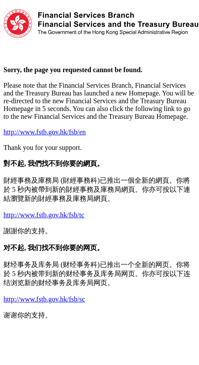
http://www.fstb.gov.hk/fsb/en (44, 132)
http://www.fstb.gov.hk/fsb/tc (43, 215)
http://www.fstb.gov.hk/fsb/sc (44, 299)
